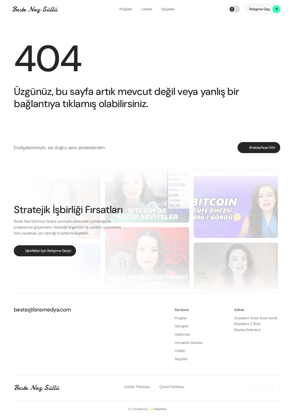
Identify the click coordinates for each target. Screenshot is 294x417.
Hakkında (182, 334)
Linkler (147, 9)
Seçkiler (168, 9)
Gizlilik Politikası (137, 386)
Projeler (125, 9)
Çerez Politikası (171, 386)
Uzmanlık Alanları (189, 342)
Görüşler (182, 326)
